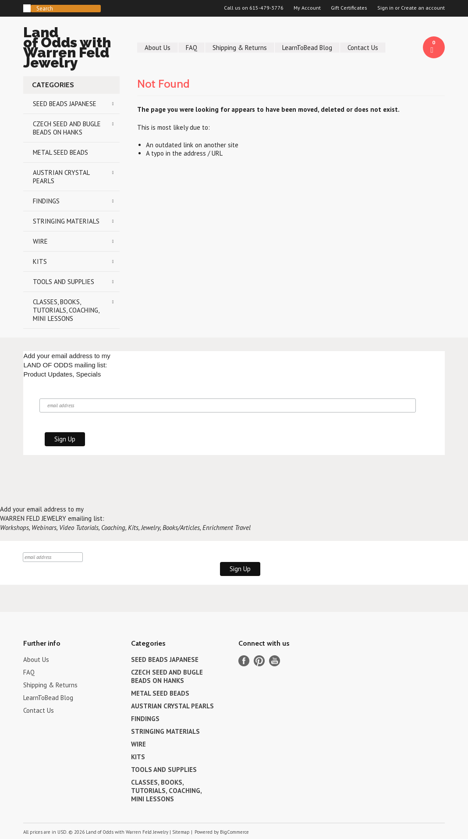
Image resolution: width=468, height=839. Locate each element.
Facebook (243, 660)
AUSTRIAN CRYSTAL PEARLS (61, 176)
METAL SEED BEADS (60, 152)
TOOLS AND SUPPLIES (63, 281)
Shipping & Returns (240, 47)
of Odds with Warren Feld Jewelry (71, 49)
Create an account (423, 8)
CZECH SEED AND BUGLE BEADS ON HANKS (67, 128)
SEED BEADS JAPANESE (64, 104)
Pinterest (259, 660)
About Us (157, 47)
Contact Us (362, 47)
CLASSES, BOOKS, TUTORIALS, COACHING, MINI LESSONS (66, 310)
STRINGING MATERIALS (66, 221)
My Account (307, 8)
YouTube (274, 660)
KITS (40, 261)
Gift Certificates (349, 8)
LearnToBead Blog (307, 47)
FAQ (191, 47)
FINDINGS (46, 201)
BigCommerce (234, 832)
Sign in (385, 8)
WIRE (40, 241)
